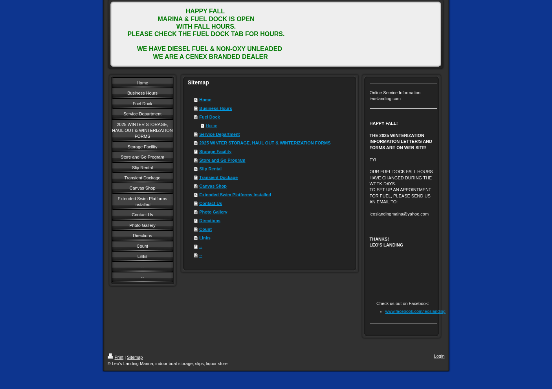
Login (439, 356)
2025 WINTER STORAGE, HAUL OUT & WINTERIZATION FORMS (264, 143)
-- (200, 246)
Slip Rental (210, 168)
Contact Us (210, 203)
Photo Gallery (213, 212)
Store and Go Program (222, 160)
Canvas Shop (213, 186)
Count (205, 229)
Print (116, 357)
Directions (209, 220)
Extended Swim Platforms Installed (235, 194)
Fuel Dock (209, 117)
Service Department (219, 134)
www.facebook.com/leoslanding (415, 311)
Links (205, 238)
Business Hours (215, 108)
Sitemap (135, 357)
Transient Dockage (218, 177)
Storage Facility (215, 151)
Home (205, 99)
